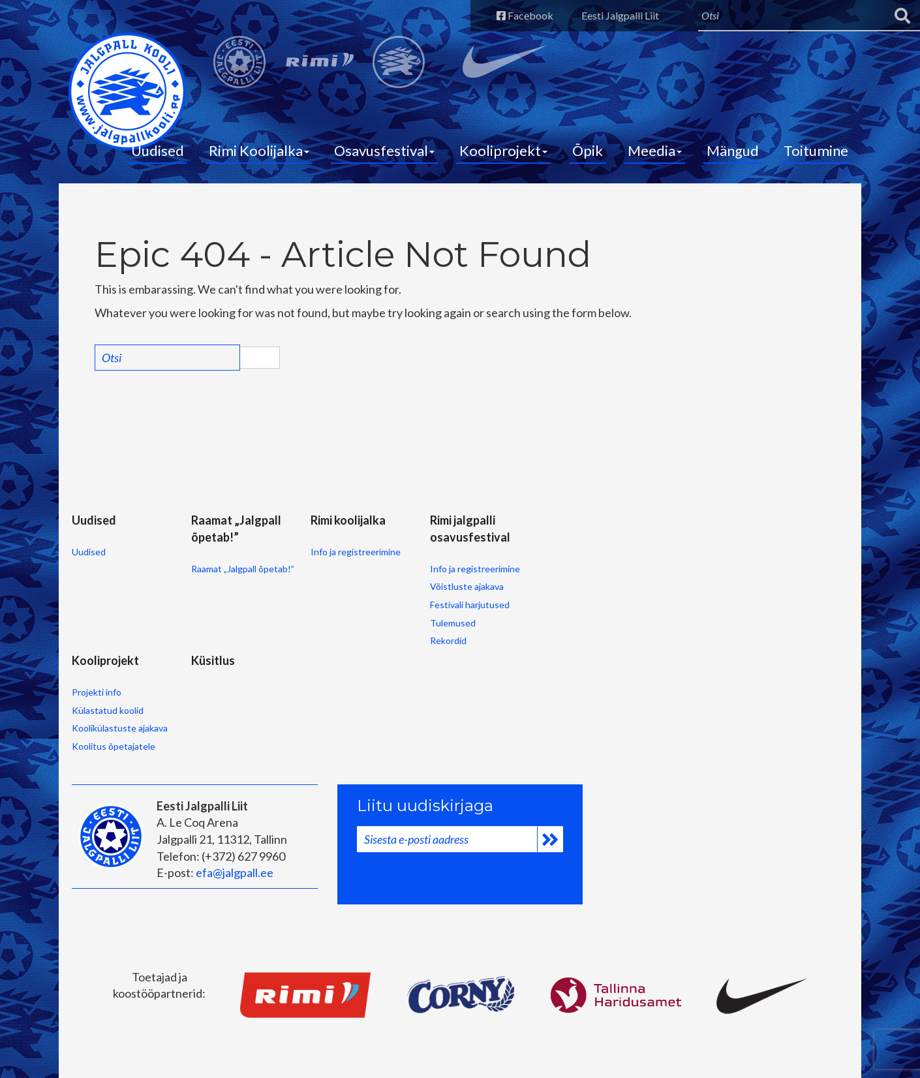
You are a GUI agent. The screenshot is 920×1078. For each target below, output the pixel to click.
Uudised (157, 150)
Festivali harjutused (470, 604)
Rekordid (448, 640)
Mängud (733, 150)
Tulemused (453, 622)
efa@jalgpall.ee (234, 872)
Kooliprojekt (503, 150)
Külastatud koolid (108, 710)
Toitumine (816, 150)
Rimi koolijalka (348, 520)
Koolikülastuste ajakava (120, 727)
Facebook (525, 15)
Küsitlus (213, 660)
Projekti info (96, 692)
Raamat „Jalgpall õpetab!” (242, 568)
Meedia (655, 150)
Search (259, 357)
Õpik (587, 150)
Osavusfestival (384, 150)
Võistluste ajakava (467, 586)
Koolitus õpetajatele (113, 746)
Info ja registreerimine (356, 551)
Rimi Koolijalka (259, 150)
